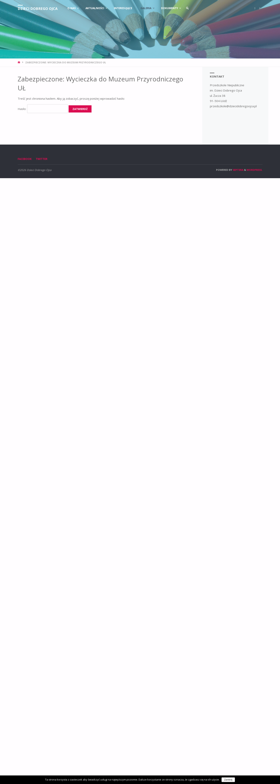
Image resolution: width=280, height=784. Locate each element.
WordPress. (255, 170)
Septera (237, 170)
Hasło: (43, 109)
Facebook (25, 159)
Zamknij (228, 779)
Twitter (41, 159)
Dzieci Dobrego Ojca (38, 8)
